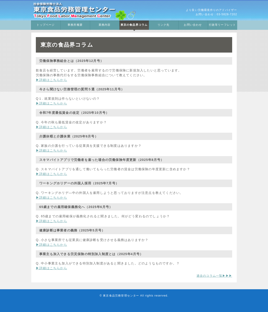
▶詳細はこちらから (51, 80)
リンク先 (164, 24)
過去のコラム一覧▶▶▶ (214, 275)
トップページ (46, 24)
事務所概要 (75, 24)
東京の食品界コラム (134, 24)
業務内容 (105, 24)
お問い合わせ (193, 24)
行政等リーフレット (222, 24)
